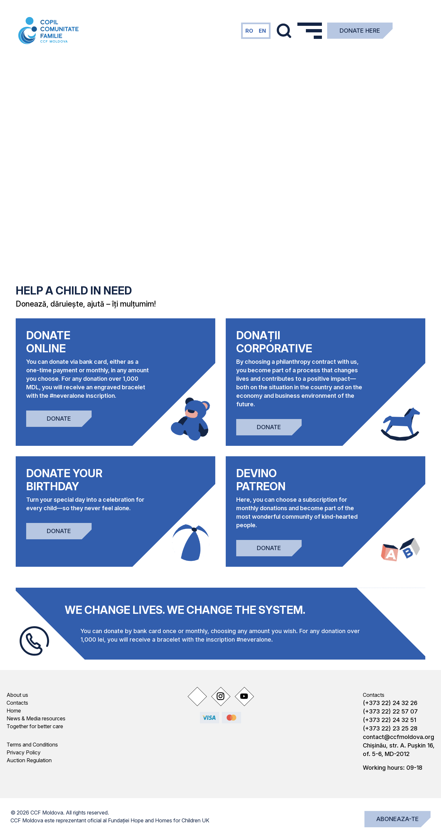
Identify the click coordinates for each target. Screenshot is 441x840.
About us (17, 695)
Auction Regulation (29, 760)
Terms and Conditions (32, 744)
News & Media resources (36, 718)
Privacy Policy (24, 752)
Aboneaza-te (397, 818)
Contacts (17, 702)
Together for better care (35, 726)
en (262, 30)
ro (249, 30)
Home (14, 710)
